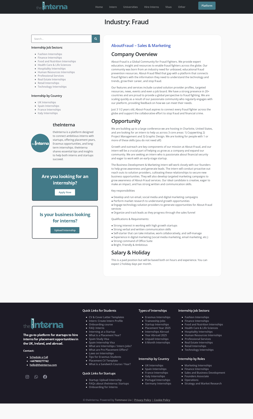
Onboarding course (101, 324)
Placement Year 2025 (158, 328)
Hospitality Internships (52, 68)
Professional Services (51, 75)
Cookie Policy (162, 400)
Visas (168, 7)
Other (181, 7)
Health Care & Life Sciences (54, 65)
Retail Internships (48, 83)
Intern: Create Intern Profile (106, 321)
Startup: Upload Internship (105, 380)
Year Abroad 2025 (156, 335)
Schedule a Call (39, 357)
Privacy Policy (142, 400)
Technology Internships (52, 86)
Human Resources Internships (56, 72)
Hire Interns (151, 7)
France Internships (49, 109)
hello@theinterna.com (43, 365)
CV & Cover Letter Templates (106, 317)
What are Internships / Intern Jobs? (110, 346)
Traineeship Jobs (155, 321)
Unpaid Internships (157, 339)
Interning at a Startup (102, 331)
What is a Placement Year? (105, 335)
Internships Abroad (157, 331)
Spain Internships (48, 106)
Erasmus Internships (157, 317)
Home (99, 7)
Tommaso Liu (123, 400)
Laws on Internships (101, 353)
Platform (207, 5)
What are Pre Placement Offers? (108, 350)
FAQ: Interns (96, 328)
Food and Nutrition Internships (57, 61)
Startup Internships (157, 324)
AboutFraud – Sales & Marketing (141, 45)
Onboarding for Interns (103, 387)
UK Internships (47, 102)
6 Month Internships (157, 342)
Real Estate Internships (52, 79)
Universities (130, 7)
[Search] (96, 39)
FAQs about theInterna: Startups (109, 383)
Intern (113, 7)
